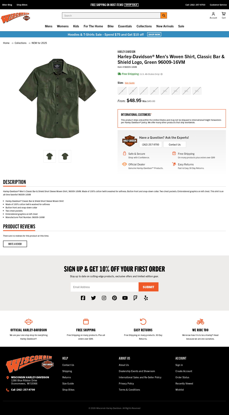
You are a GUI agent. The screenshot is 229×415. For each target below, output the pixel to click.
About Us (124, 364)
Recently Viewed (184, 383)
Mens (48, 26)
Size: (126, 82)
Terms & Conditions (129, 389)
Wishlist (179, 389)
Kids (76, 26)
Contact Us (175, 144)
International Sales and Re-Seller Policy (140, 377)
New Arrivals (165, 26)
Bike (111, 26)
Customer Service (218, 4)
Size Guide (130, 82)
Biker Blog (7, 4)
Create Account (183, 371)
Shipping (67, 371)
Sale (181, 26)
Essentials (125, 26)
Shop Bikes (22, 4)
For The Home (93, 26)
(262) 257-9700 (150, 144)
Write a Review (15, 244)
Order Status (182, 377)
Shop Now (154, 34)
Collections (144, 26)
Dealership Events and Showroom (137, 371)
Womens (63, 26)
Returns (66, 377)
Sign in (179, 364)
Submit (148, 287)
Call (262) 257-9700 (195, 4)
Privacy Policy (126, 383)
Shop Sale (131, 4)
